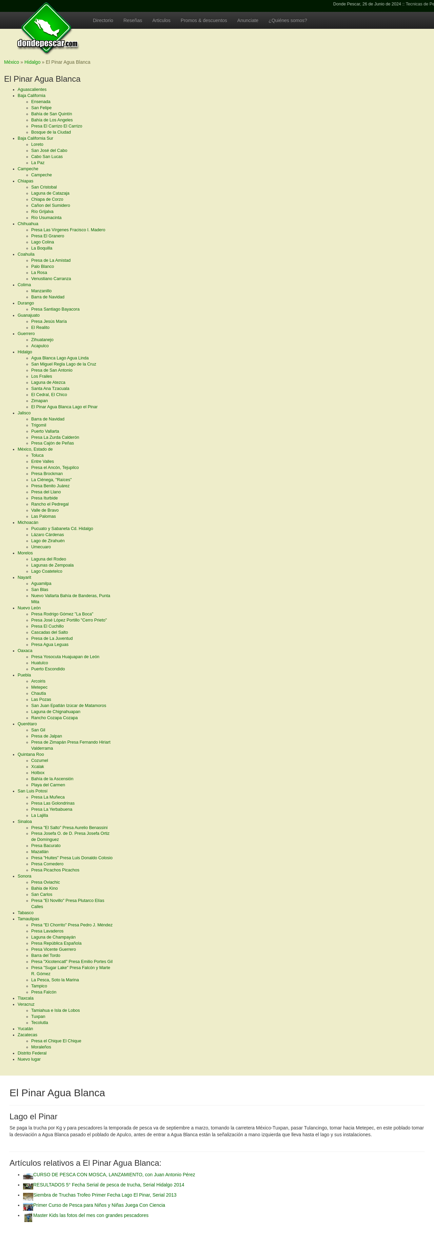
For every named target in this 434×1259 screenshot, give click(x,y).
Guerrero (26, 333)
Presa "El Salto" (69, 827)
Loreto (37, 144)
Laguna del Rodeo (48, 559)
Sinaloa (25, 821)
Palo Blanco (42, 266)
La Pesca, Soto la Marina (55, 980)
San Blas (39, 589)
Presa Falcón (43, 992)
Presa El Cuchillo (47, 626)
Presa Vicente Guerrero (53, 949)
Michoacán (28, 522)
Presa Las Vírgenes (68, 230)
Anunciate (247, 20)
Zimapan (39, 400)
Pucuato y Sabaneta (62, 528)
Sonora (25, 876)
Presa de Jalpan (46, 736)
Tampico (39, 986)
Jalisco (24, 413)
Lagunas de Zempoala (52, 565)
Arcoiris (38, 681)
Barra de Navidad (47, 297)
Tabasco (26, 912)
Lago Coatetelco (46, 571)
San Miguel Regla (63, 364)
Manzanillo (41, 291)
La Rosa (39, 272)
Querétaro (27, 724)
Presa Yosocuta (65, 656)
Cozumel (39, 760)
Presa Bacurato (46, 845)
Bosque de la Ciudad (51, 132)
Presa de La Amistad (51, 260)
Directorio (103, 20)
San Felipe (41, 107)
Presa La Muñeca (48, 797)
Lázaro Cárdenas (47, 534)
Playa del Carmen (48, 785)
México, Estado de (35, 449)
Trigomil (38, 425)
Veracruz (26, 1004)
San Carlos (41, 894)
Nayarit (24, 577)
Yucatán (25, 1028)
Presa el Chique (56, 1041)
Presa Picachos (55, 870)
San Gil (38, 730)
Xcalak (37, 766)
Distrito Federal (32, 1053)
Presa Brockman (47, 473)
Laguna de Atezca (48, 382)
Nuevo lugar (29, 1059)
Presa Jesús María (49, 321)
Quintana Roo (31, 754)
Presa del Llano (46, 492)
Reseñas (132, 20)
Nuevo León (29, 608)
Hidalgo (25, 352)
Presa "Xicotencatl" (72, 961)
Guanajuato (29, 315)
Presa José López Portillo (69, 620)
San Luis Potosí (32, 791)
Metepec (39, 687)
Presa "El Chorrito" (72, 925)
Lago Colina (42, 242)
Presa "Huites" (72, 857)
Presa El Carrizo (56, 126)
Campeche (28, 168)
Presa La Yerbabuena (51, 809)
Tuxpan (38, 1016)
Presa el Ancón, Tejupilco (55, 467)
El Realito (40, 327)
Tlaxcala (26, 998)
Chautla (38, 693)
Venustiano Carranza (51, 278)
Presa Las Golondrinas (53, 803)
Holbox (37, 772)
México (11, 62)
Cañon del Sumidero (50, 205)
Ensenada (41, 101)
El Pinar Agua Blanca (64, 407)
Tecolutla (39, 1022)
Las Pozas (41, 699)
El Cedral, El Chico (49, 394)
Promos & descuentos (204, 20)
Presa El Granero (47, 236)
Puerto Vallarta (45, 431)
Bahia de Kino (44, 888)
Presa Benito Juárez (50, 486)
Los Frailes (41, 376)
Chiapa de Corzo (47, 199)
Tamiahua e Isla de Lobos (55, 1010)
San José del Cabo (49, 150)
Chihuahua (28, 223)
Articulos (161, 20)
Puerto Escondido (48, 669)
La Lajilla (39, 815)
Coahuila (26, 254)
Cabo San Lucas (47, 156)
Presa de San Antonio (52, 370)
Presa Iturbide (44, 498)
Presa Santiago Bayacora (55, 309)
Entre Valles (42, 461)
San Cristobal (44, 187)
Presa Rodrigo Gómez (62, 614)
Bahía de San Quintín (51, 114)
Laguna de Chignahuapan (55, 711)
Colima (24, 284)
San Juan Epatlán (68, 705)
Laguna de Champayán (53, 937)
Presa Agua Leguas (49, 644)
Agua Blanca (59, 358)
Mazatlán (39, 851)
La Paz (37, 162)
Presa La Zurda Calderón (55, 437)
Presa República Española (56, 943)
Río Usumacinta (46, 217)
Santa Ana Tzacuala (50, 388)
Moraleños (41, 1047)
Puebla (24, 675)
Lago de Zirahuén (48, 540)
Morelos (25, 553)
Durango (26, 303)
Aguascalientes (32, 89)
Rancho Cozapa (54, 717)
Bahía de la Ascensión (52, 778)
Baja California (31, 95)
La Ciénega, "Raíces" (51, 479)
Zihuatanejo (42, 339)
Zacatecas (27, 1034)
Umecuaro (41, 547)
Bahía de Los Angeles (52, 120)
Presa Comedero (47, 864)
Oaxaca (25, 650)
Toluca (37, 455)
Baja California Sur (35, 138)
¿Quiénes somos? (288, 20)
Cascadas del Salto (49, 632)
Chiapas (25, 181)
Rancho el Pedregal (50, 504)
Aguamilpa (41, 583)
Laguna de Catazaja (50, 193)
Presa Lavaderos (47, 931)
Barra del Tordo (45, 955)
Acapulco (40, 345)
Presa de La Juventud (52, 638)
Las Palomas (43, 516)
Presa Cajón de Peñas (52, 443)
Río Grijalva (42, 211)
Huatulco (39, 663)
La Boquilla (41, 248)
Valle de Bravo (45, 510)
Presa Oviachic (45, 882)
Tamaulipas (28, 919)
